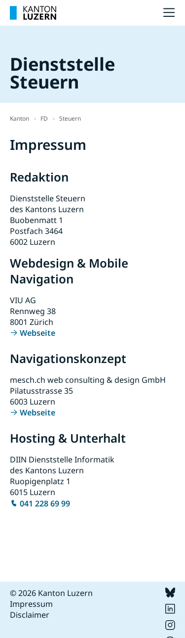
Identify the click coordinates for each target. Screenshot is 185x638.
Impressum (31, 603)
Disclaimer (29, 614)
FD (44, 118)
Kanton (19, 118)
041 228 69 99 (45, 503)
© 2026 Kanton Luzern (51, 593)
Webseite (37, 332)
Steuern (70, 118)
